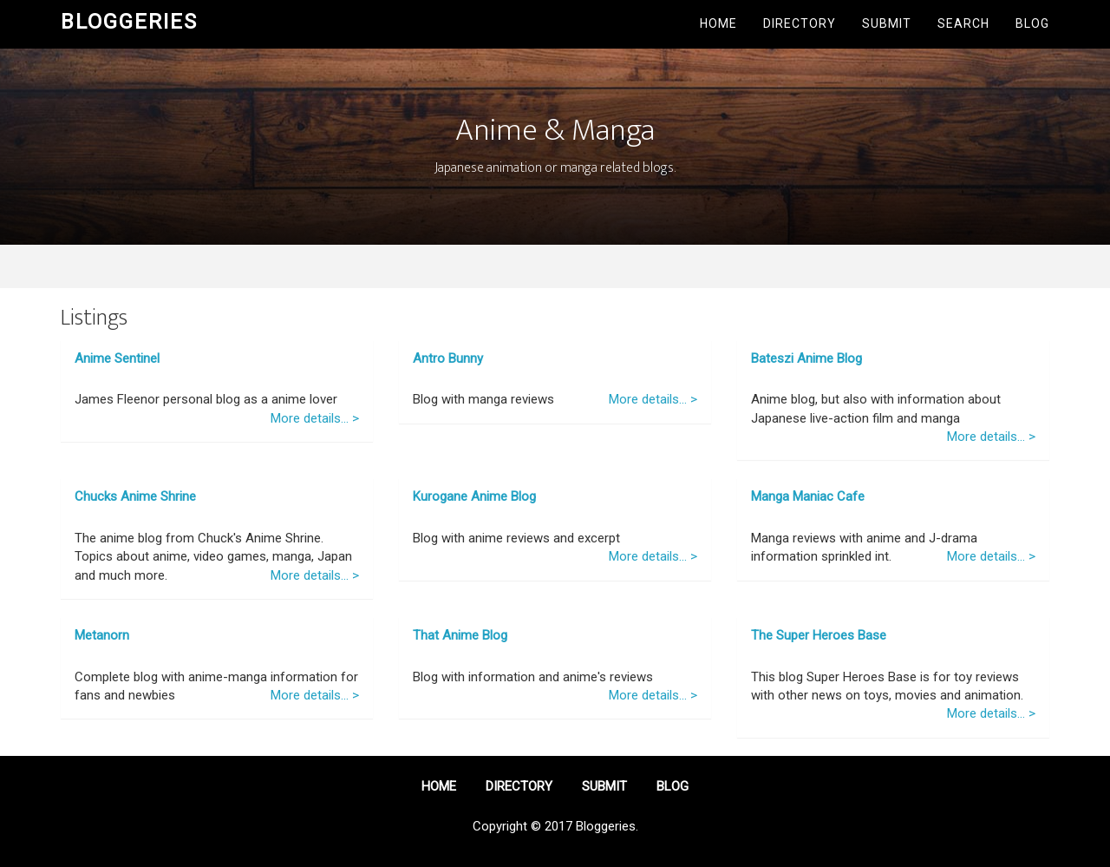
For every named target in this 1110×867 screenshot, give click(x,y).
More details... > (315, 418)
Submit (886, 23)
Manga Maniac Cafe (808, 496)
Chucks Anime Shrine (135, 496)
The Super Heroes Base (818, 635)
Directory (799, 23)
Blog (1032, 23)
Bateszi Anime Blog (806, 358)
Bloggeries (129, 22)
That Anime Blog (460, 635)
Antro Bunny (448, 358)
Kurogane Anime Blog (474, 496)
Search (963, 23)
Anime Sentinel (117, 358)
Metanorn (102, 635)
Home (718, 23)
